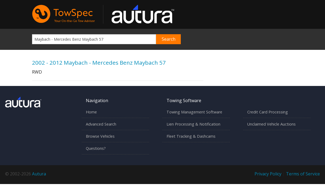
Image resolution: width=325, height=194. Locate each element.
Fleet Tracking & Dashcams (191, 136)
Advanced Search (101, 124)
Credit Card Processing (267, 112)
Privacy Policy (268, 174)
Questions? (96, 148)
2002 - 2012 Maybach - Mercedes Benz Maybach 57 (99, 62)
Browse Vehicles (100, 136)
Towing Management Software (194, 112)
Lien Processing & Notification (193, 124)
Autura (39, 174)
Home (91, 112)
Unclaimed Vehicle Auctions (271, 124)
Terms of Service (303, 174)
